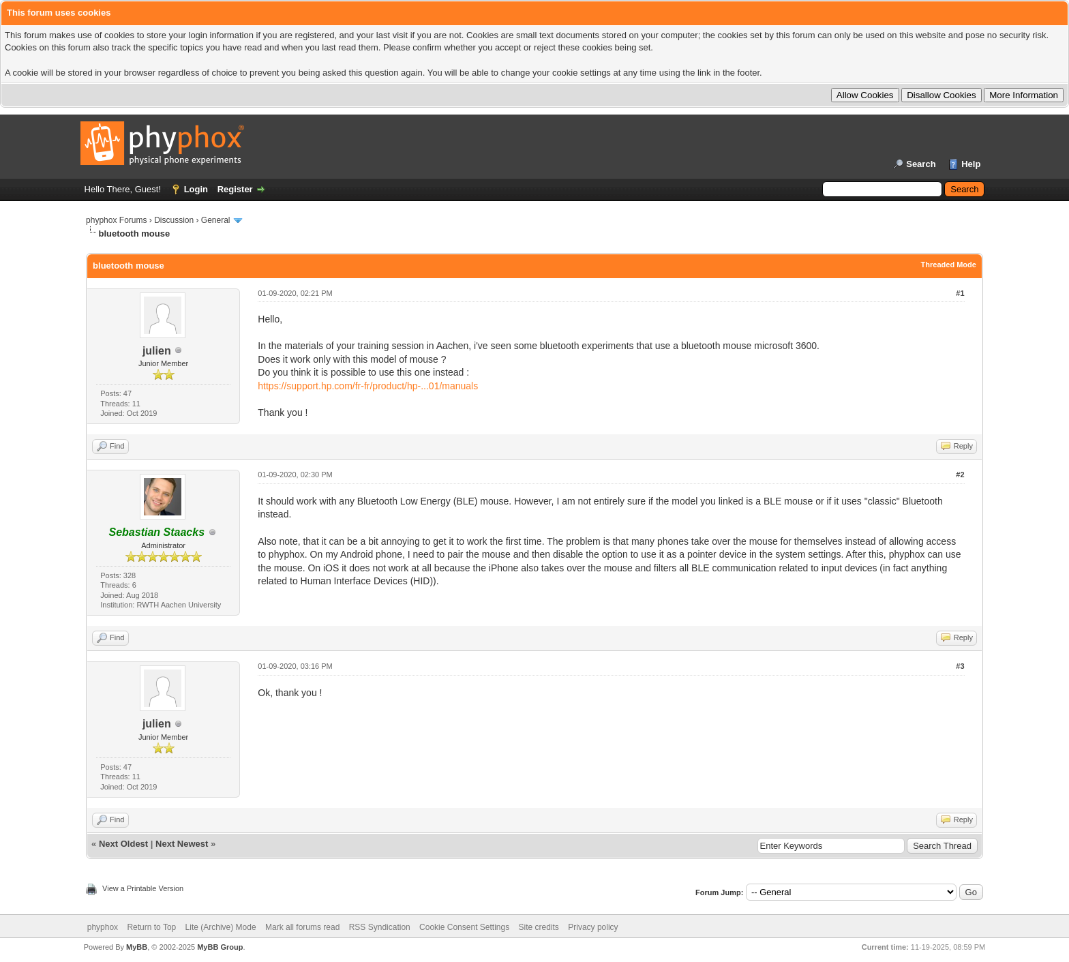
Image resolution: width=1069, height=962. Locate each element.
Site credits (539, 927)
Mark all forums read (302, 927)
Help (970, 164)
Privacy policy (593, 927)
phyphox (102, 927)
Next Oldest (123, 844)
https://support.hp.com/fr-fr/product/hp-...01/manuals (368, 385)
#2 (960, 474)
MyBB (136, 947)
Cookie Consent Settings (464, 927)
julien (156, 351)
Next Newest (181, 844)
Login (196, 189)
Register (235, 189)
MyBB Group (220, 947)
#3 (960, 666)
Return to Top (151, 927)
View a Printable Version (142, 888)
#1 (960, 293)
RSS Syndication (379, 927)
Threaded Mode (948, 264)
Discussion (174, 220)
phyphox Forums (116, 220)
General (215, 220)
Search (920, 164)
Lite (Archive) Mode (220, 927)
